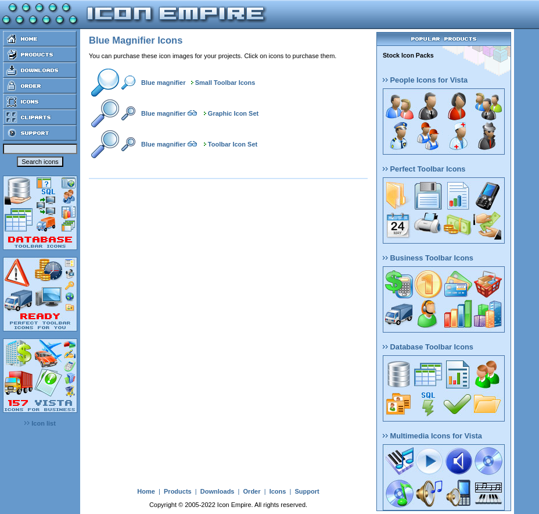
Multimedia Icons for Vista (432, 435)
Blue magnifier (163, 82)
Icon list (40, 423)
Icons (278, 491)
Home (146, 491)
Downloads (217, 491)
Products (178, 491)
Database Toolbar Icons (428, 346)
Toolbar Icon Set (232, 144)
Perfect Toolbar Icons (424, 169)
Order (252, 491)
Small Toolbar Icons (225, 82)
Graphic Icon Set (233, 113)
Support (306, 491)
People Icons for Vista (425, 80)
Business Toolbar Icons (428, 258)
